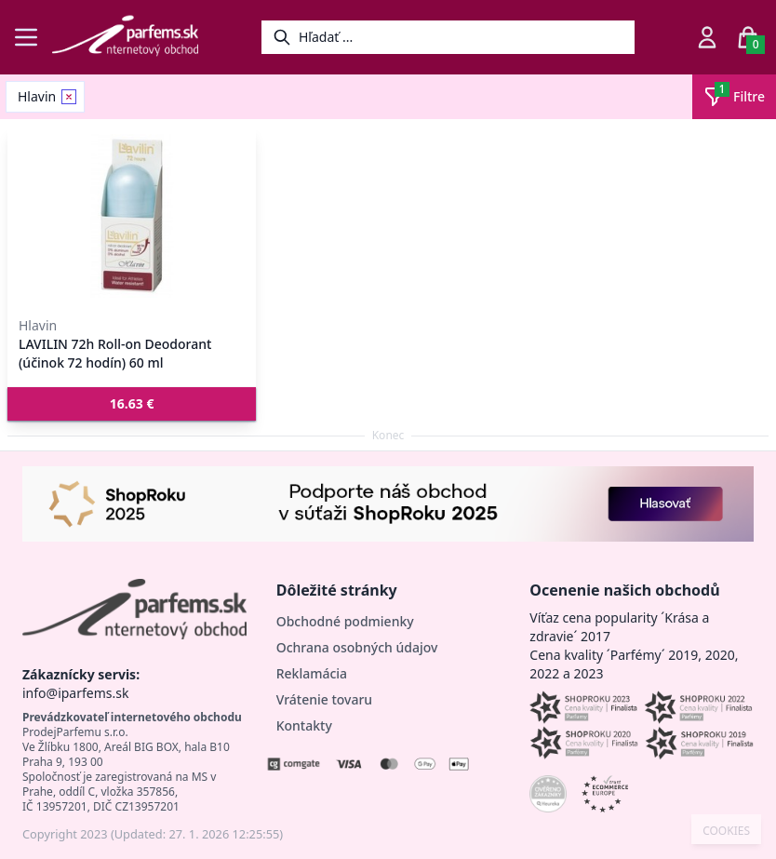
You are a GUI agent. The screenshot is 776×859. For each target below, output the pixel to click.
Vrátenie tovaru (324, 699)
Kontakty (304, 725)
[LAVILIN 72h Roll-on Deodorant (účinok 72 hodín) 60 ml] (131, 216)
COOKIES (726, 831)
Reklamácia (311, 673)
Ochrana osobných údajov (357, 647)
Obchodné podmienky (345, 621)
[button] (131, 404)
